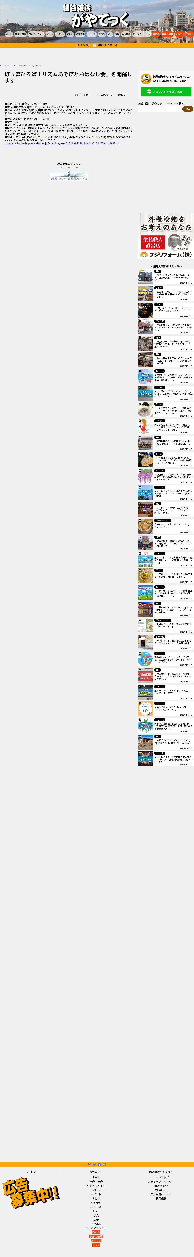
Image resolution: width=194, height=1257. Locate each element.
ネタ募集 (126, 34)
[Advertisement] (97, 56)
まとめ (70, 34)
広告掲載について (161, 1194)
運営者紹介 (161, 1186)
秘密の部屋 (167, 34)
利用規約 (161, 1198)
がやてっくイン (36, 34)
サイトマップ (161, 1177)
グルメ (49, 34)
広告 (117, 34)
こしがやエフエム (141, 34)
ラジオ (96, 1245)
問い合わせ (161, 1190)
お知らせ (7, 66)
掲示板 (156, 34)
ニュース (91, 34)
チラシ (102, 34)
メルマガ (180, 34)
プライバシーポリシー (161, 1181)
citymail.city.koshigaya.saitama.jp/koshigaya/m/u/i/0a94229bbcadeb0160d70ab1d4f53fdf (61, 143)
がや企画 (80, 34)
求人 (110, 34)
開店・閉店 (20, 34)
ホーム (9, 34)
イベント (60, 34)
